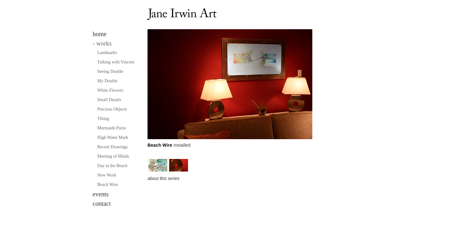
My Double (107, 81)
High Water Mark (112, 137)
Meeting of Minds (113, 156)
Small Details (109, 99)
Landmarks (107, 52)
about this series (164, 178)
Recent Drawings (112, 146)
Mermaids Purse (111, 128)
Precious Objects (112, 109)
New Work (106, 175)
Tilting (103, 118)
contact (102, 203)
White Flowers (110, 90)
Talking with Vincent (115, 62)
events (101, 194)
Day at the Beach (112, 165)
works (102, 43)
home (99, 33)
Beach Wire (107, 184)
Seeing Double (110, 71)
